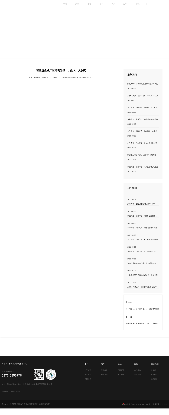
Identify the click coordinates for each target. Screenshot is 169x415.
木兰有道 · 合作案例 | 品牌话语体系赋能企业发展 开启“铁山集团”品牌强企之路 (142, 228)
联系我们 (154, 379)
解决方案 (104, 374)
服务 (89, 4)
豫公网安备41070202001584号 (136, 404)
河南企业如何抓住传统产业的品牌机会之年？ (142, 263)
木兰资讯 (121, 374)
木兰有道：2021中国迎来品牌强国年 (141, 204)
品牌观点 (121, 370)
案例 (101, 4)
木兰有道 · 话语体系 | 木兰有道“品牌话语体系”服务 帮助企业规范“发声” (142, 240)
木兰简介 (87, 370)
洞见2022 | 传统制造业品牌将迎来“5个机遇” (142, 84)
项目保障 (87, 379)
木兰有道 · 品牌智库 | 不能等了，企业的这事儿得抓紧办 (142, 131)
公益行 (153, 370)
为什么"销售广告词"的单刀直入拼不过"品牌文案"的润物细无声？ (142, 96)
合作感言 (137, 374)
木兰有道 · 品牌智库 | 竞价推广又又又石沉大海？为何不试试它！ (142, 108)
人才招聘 (154, 374)
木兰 (77, 4)
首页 (65, 4)
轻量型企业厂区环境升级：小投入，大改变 (142, 323)
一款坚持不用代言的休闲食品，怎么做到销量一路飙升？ (142, 275)
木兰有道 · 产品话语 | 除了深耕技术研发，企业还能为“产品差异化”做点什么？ (142, 251)
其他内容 (155, 364)
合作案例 (137, 370)
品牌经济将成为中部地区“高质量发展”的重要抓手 (142, 287)
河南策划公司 (15, 391)
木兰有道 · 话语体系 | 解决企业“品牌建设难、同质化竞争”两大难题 (142, 167)
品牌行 (125, 4)
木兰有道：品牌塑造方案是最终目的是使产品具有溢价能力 (142, 119)
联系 (137, 4)
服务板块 (104, 370)
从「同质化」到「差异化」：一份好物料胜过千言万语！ (142, 310)
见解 (113, 4)
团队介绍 (87, 374)
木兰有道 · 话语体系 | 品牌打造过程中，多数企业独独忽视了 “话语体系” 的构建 (142, 216)
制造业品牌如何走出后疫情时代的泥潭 (141, 155)
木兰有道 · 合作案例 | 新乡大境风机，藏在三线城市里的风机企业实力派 (142, 143)
